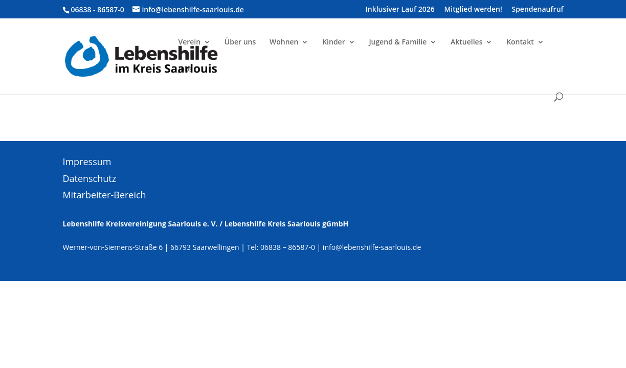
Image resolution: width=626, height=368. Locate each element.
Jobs (185, 69)
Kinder (333, 42)
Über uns (240, 42)
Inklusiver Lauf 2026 (400, 10)
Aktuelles (466, 42)
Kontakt (520, 42)
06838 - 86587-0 (97, 9)
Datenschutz (89, 178)
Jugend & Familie (398, 42)
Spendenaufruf (537, 10)
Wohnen (284, 42)
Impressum (86, 161)
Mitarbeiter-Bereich (104, 195)
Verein (189, 42)
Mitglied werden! (473, 10)
